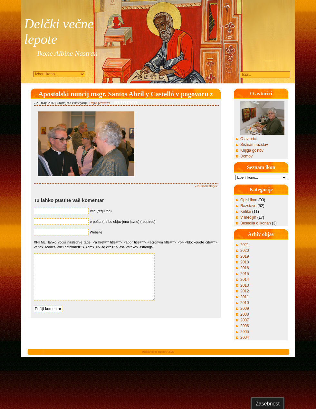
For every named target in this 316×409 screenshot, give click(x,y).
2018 (244, 262)
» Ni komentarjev (206, 186)
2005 (244, 331)
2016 (244, 268)
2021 (244, 245)
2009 (244, 308)
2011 (244, 297)
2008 (244, 314)
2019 (244, 256)
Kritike (245, 211)
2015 (244, 273)
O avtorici (248, 139)
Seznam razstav (254, 144)
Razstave (248, 206)
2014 (244, 279)
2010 (244, 302)
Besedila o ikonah (255, 223)
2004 (244, 337)
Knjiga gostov (251, 150)
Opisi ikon (248, 200)
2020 (244, 250)
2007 (244, 320)
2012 (244, 291)
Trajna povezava (99, 103)
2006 (244, 326)
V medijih (248, 217)
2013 (244, 285)
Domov (246, 156)
